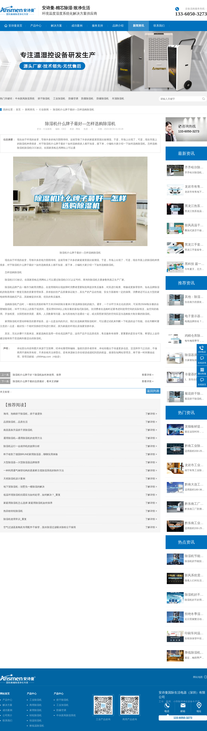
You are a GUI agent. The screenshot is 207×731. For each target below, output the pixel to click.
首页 (18, 109)
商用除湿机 (35, 705)
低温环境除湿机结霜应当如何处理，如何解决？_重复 (31, 494)
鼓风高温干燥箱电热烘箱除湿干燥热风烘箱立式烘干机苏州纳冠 (195, 225)
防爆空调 (73, 98)
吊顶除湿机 (118, 98)
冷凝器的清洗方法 (195, 374)
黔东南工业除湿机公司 (195, 523)
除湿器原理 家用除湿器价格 (195, 355)
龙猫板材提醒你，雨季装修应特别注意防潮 (195, 426)
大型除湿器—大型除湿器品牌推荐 (21, 462)
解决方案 (56, 25)
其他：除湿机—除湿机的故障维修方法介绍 (195, 297)
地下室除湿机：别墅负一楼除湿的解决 (24, 486)
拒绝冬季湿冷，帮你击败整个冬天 (195, 614)
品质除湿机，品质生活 (15, 421)
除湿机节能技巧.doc (195, 556)
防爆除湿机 (103, 98)
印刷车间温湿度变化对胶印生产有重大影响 (195, 633)
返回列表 (153, 391)
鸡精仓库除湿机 (195, 335)
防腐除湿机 (87, 98)
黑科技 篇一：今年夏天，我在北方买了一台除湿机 (195, 264)
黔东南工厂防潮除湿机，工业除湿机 (195, 503)
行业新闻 (44, 109)
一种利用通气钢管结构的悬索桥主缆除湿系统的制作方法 (33, 470)
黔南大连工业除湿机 (195, 484)
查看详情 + (148, 374)
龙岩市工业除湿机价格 (195, 465)
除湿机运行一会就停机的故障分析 (21, 446)
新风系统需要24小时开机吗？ (195, 575)
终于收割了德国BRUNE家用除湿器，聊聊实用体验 (30, 454)
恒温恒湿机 (35, 720)
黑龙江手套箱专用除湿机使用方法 (195, 244)
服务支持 (97, 25)
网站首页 (5, 693)
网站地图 (198, 677)
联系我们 (159, 25)
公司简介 (7, 715)
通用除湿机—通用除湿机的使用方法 (22, 438)
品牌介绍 (118, 25)
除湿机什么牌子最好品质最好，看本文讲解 (36, 381)
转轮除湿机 (35, 715)
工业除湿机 (35, 699)
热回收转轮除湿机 (13, 511)
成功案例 (76, 25)
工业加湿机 (59, 98)
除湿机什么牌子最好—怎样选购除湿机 (73, 109)
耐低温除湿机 (36, 725)
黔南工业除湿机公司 (195, 445)
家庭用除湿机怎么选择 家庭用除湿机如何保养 (27, 502)
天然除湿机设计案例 (14, 478)
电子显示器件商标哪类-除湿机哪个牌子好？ (195, 316)
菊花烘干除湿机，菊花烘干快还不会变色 (195, 393)
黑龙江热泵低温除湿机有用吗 (195, 206)
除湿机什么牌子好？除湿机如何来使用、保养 (37, 374)
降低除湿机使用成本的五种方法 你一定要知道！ (195, 652)
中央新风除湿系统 (24, 98)
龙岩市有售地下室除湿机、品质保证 (195, 186)
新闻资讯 (138, 25)
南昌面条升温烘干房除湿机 (17, 430)
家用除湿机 (35, 710)
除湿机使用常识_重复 (15, 519)
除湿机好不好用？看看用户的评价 (195, 594)
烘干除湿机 (44, 98)
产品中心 (35, 25)
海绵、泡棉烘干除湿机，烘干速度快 (22, 413)
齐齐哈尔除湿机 (195, 167)
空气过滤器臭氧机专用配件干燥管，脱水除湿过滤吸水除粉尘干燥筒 (39, 527)
